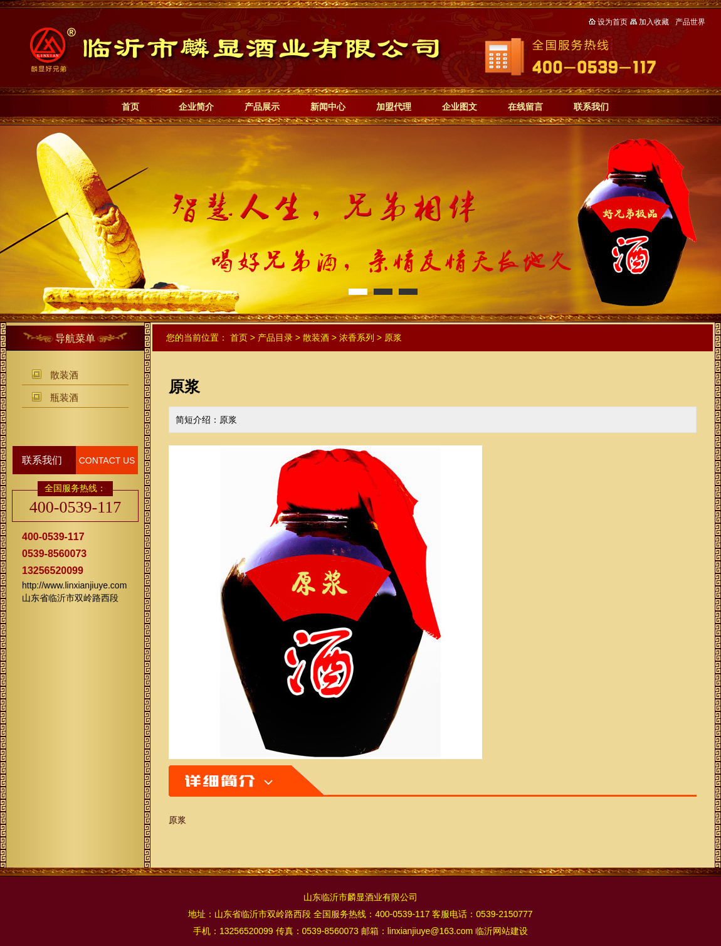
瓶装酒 (64, 397)
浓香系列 (356, 337)
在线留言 (525, 107)
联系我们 (591, 107)
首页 (130, 107)
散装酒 (64, 374)
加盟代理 (393, 107)
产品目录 (275, 337)
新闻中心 (327, 107)
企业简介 (196, 107)
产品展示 (262, 107)
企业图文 (459, 107)
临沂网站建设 (501, 931)
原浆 (393, 337)
